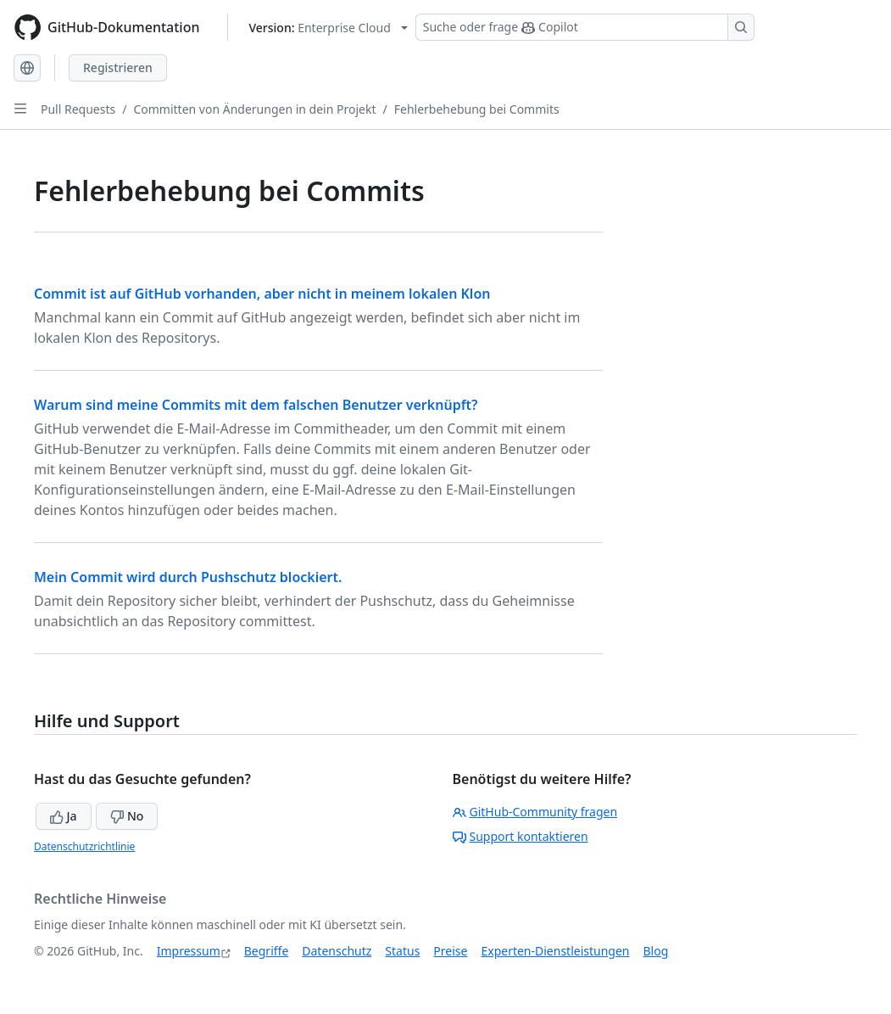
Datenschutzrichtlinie (84, 846)
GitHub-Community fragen (535, 812)
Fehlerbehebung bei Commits (477, 109)
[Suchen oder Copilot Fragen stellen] (585, 27)
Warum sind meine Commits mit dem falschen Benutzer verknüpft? (255, 404)
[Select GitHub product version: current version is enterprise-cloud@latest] (328, 27)
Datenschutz (336, 951)
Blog (656, 951)
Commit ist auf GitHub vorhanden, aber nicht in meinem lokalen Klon (262, 293)
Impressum (188, 951)
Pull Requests (78, 109)
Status (402, 951)
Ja (63, 816)
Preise (450, 951)
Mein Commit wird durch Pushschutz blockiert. (188, 577)
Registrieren (118, 67)
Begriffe (266, 951)
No (126, 816)
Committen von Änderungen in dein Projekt (254, 109)
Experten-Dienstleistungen (555, 951)
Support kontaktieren (520, 836)
